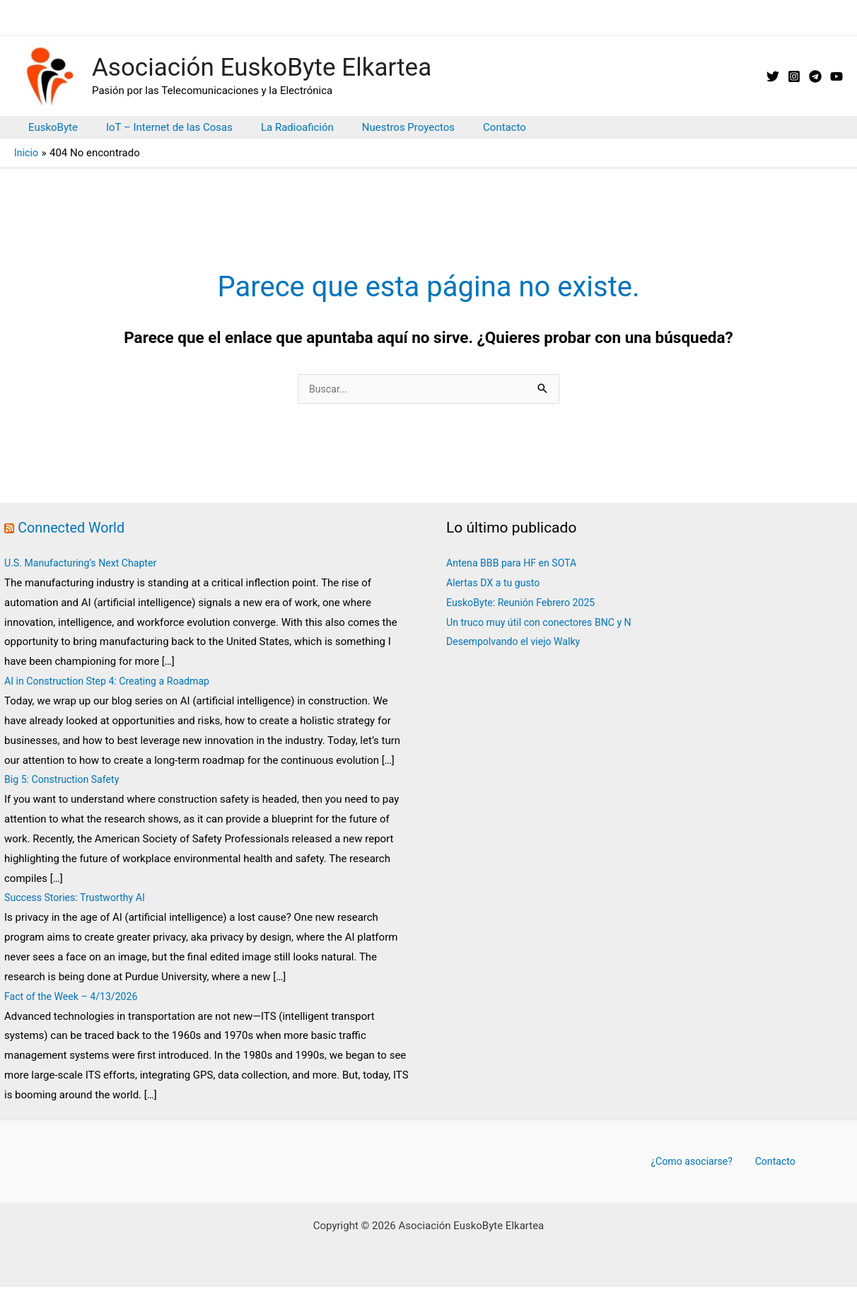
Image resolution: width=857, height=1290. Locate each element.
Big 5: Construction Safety (65, 780)
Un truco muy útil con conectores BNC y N (544, 623)
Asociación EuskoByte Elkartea (261, 67)
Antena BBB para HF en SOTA (515, 564)
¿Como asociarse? (696, 1162)
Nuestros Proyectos (383, 127)
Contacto (472, 127)
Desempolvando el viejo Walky (517, 643)
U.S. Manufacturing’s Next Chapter (85, 564)
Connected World (74, 529)
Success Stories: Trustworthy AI (78, 899)
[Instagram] (794, 76)
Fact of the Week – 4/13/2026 (76, 998)
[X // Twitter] (772, 76)
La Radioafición (279, 127)
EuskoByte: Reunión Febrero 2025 (525, 604)
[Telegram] (815, 76)
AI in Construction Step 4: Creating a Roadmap (113, 682)
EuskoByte (49, 127)
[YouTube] (836, 76)
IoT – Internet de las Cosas (158, 127)
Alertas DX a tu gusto (496, 584)
